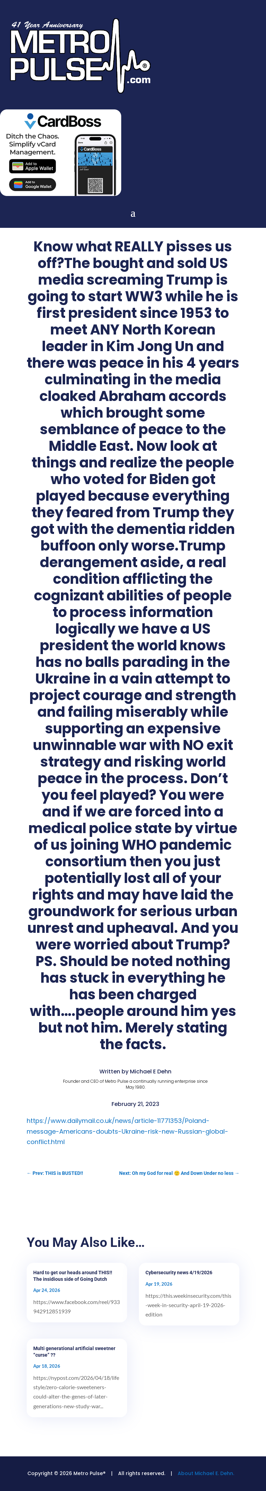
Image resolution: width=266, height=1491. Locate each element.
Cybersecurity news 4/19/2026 (178, 1272)
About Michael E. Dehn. (206, 1473)
